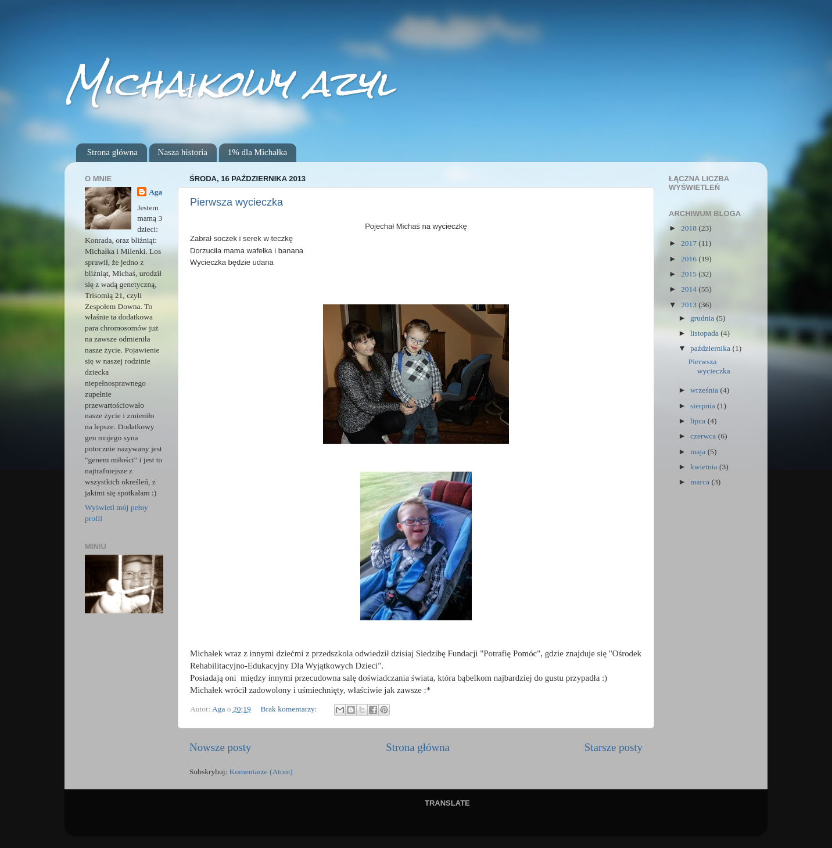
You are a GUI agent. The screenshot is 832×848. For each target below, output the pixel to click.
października (711, 348)
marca (700, 481)
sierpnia (703, 405)
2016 (689, 258)
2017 (689, 243)
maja (699, 451)
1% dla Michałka (257, 152)
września (705, 390)
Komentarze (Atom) (261, 771)
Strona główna (112, 152)
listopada (705, 333)
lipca (699, 420)
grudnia (703, 318)
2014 (689, 289)
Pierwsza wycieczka (236, 202)
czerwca (704, 436)
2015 (689, 274)
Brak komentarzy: (290, 709)
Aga (155, 192)
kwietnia (704, 466)
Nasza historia (182, 152)
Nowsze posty (220, 747)
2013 (689, 304)
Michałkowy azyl (229, 83)
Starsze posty (613, 747)
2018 (689, 228)
